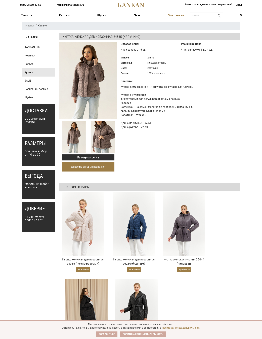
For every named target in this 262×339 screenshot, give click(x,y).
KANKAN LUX (32, 47)
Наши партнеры (158, 280)
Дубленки (25, 298)
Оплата (66, 287)
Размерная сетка (88, 157)
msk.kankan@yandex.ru (70, 5)
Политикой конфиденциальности (181, 327)
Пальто (28, 63)
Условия (109, 292)
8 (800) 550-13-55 (30, 5)
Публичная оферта (160, 292)
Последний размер (36, 89)
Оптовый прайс (113, 287)
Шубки (28, 97)
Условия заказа (73, 280)
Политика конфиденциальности (143, 334)
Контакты (154, 305)
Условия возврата (72, 298)
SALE (27, 80)
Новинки (29, 55)
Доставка (67, 292)
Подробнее (76, 250)
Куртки (28, 72)
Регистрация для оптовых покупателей (208, 5)
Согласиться (107, 334)
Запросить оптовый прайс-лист (88, 166)
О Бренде (153, 286)
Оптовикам (113, 280)
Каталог (25, 280)
